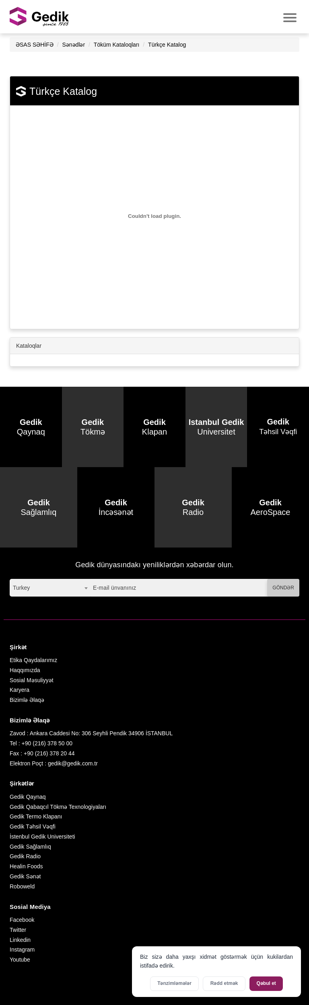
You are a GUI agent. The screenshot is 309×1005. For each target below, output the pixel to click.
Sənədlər (73, 44)
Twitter (18, 930)
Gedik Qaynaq (28, 797)
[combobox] (50, 588)
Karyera (19, 690)
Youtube (20, 959)
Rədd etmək (224, 983)
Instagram (22, 949)
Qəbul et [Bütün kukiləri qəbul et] (266, 983)
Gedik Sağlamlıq (30, 846)
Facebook (22, 920)
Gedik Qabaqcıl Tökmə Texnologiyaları (58, 807)
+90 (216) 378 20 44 (49, 753)
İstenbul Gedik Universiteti (42, 836)
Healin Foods (26, 866)
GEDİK (40, 16)
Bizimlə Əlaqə (27, 700)
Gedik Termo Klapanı (36, 816)
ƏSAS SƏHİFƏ (35, 44)
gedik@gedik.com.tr (73, 763)
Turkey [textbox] (21, 588)
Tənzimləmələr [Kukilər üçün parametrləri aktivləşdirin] (174, 983)
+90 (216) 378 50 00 (47, 743)
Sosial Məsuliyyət (32, 680)
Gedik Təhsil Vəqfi (33, 826)
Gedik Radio (25, 856)
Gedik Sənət (25, 876)
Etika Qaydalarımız (33, 660)
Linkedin (20, 940)
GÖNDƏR (283, 588)
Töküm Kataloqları (117, 44)
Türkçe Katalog (167, 44)
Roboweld (22, 886)
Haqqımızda (25, 670)
